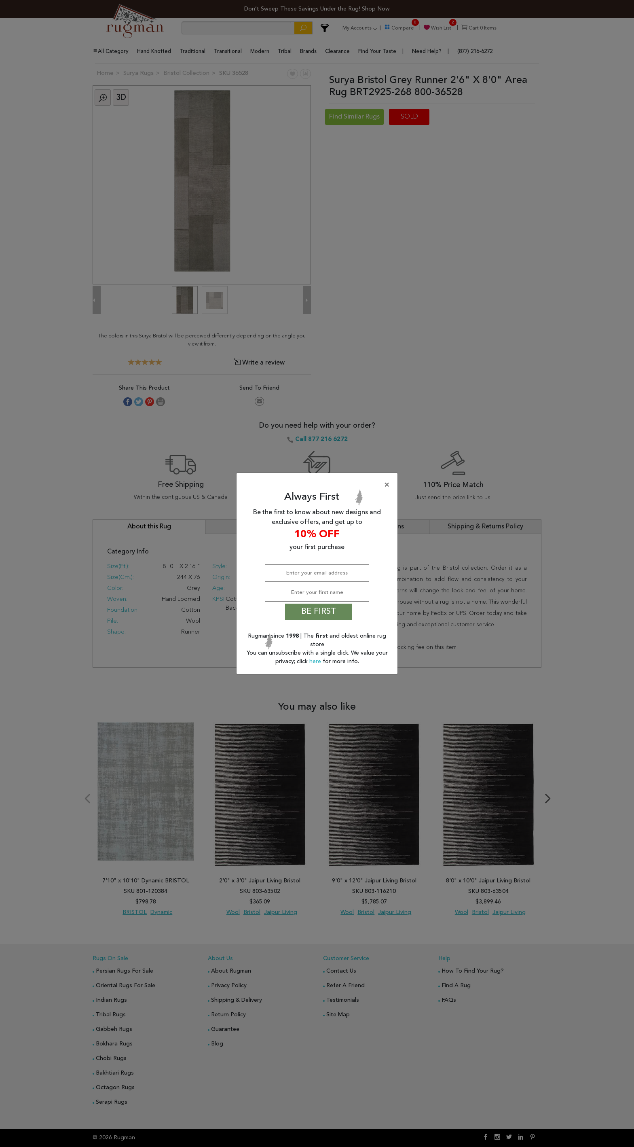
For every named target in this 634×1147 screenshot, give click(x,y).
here (316, 661)
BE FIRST (318, 612)
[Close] (318, 485)
